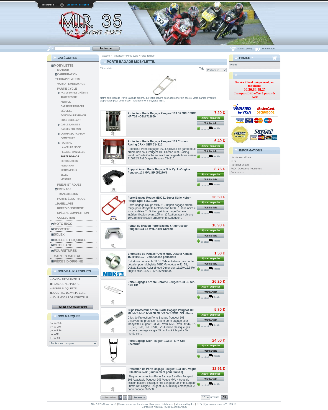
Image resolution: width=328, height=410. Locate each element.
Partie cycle (67, 88)
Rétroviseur (69, 170)
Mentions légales (185, 404)
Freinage (64, 189)
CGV (233, 161)
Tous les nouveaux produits (72, 307)
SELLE (64, 175)
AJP (56, 334)
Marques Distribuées (161, 404)
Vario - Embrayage (71, 84)
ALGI (57, 338)
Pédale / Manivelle (73, 152)
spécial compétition (73, 213)
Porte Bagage (70, 156)
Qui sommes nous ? (215, 404)
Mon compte (268, 48)
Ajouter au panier (210, 118)
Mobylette (63, 65)
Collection (66, 217)
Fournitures (65, 250)
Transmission (67, 194)
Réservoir (67, 165)
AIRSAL (58, 330)
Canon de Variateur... (66, 279)
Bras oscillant (71, 120)
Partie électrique (71, 198)
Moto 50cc (63, 224)
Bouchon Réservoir (73, 115)
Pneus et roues (69, 184)
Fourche (66, 143)
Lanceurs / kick (71, 147)
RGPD (232, 404)
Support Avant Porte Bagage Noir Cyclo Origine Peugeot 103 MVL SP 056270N (159, 171)
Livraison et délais (241, 157)
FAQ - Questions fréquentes (246, 168)
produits (214, 397)
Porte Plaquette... (64, 288)
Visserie (66, 179)
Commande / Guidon (73, 133)
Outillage (63, 245)
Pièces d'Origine (68, 261)
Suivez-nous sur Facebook (133, 404)
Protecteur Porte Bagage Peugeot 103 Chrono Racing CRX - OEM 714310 (158, 143)
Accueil (106, 55)
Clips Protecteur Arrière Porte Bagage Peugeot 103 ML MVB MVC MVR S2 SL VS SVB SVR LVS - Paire (161, 312)
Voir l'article (210, 123)
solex (59, 234)
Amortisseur (69, 97)
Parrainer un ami (240, 164)
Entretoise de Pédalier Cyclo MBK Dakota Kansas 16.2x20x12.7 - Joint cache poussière (160, 255)
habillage (65, 203)
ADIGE (58, 323)
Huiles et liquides (70, 240)
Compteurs (68, 138)
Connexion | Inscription (78, 5)
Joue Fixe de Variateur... (68, 292)
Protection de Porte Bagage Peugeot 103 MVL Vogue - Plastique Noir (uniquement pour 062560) (162, 370)
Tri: (201, 68)
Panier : (244, 48)
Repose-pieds (69, 161)
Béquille (66, 111)
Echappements (68, 79)
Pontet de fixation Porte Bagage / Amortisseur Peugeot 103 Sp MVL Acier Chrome (158, 227)
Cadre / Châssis (71, 129)
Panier (244, 58)
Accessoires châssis (74, 92)
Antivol (66, 102)
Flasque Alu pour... (64, 284)
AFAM (57, 326)
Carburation (67, 74)
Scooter (61, 229)
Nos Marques (69, 316)
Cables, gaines (70, 124)
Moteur (63, 69)
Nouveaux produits (74, 271)
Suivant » (139, 397)
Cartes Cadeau (67, 256)
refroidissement (70, 208)
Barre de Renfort (72, 106)
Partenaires (237, 172)
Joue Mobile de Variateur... (70, 297)
